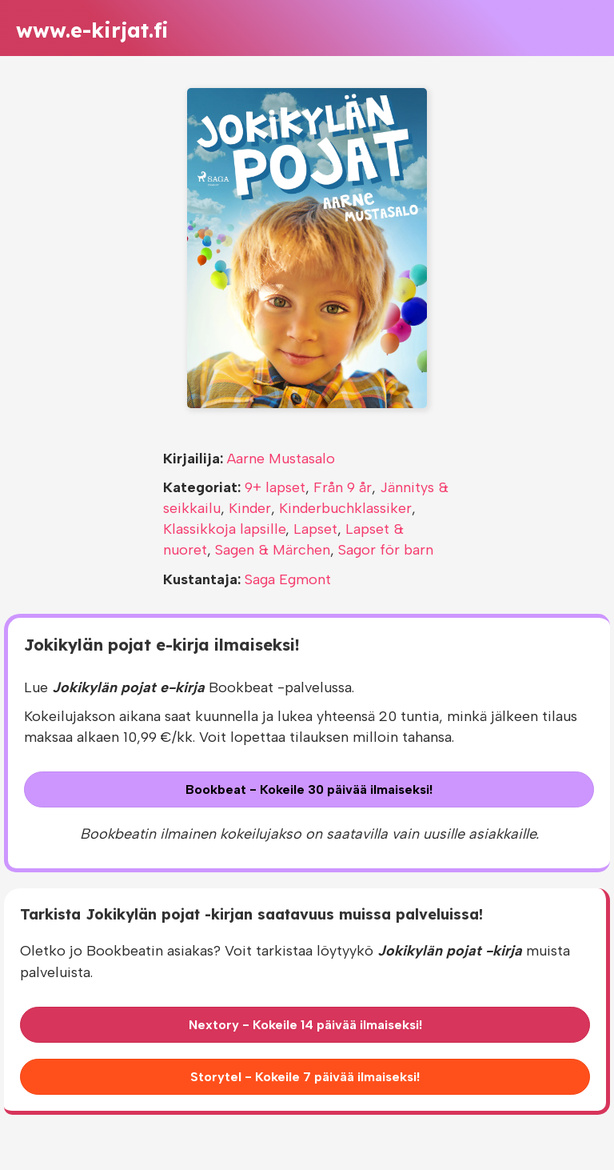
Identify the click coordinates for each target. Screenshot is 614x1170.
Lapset (315, 529)
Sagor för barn (385, 550)
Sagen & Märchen (272, 550)
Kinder (250, 508)
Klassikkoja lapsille (224, 529)
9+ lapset (275, 487)
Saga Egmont (288, 579)
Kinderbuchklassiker (345, 508)
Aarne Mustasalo (281, 458)
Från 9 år (342, 487)
